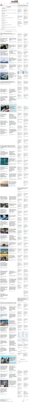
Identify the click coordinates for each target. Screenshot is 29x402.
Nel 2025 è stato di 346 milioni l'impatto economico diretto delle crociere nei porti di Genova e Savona (8, 303)
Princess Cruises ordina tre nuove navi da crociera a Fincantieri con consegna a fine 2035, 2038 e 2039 (3, 131)
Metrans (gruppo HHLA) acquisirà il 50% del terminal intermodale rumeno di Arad (13, 350)
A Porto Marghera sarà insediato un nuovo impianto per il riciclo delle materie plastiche (12, 91)
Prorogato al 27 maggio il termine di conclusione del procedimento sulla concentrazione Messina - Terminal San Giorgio (20, 56)
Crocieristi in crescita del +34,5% (12, 213)
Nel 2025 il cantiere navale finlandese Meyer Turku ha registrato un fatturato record (26, 133)
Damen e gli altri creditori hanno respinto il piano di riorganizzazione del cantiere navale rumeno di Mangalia (12, 343)
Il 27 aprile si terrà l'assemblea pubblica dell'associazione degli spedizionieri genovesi (20, 66)
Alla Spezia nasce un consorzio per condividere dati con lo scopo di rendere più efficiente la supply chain (20, 147)
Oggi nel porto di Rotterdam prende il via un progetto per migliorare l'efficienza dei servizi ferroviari (4, 281)
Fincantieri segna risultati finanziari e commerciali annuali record (3, 342)
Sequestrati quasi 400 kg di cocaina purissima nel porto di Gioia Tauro (26, 231)
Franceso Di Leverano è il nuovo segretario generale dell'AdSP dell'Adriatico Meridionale (20, 155)
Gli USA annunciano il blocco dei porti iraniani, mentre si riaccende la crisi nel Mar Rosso (13, 182)
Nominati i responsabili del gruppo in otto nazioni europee (26, 222)
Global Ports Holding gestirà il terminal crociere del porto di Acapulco (26, 140)
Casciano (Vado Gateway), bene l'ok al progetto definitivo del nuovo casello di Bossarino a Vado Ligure (20, 175)
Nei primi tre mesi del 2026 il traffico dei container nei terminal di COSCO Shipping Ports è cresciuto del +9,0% (20, 88)
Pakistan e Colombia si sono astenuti (12, 233)
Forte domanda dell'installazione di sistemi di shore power (23, 7)
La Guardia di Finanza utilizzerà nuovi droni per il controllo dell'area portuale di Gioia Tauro (26, 226)
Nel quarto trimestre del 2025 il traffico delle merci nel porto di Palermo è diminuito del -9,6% (13, 376)
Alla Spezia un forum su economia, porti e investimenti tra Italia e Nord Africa (26, 174)
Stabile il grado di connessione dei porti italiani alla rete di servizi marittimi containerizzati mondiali (12, 322)
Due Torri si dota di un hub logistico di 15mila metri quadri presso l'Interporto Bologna (20, 212)
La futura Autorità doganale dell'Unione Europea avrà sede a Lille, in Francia (3, 336)
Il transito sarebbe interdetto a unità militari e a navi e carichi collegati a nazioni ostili (13, 111)
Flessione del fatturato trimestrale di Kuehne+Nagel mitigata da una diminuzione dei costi (7, 34)
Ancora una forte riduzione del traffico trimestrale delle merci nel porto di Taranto (20, 114)
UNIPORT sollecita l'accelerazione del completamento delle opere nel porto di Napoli (12, 316)
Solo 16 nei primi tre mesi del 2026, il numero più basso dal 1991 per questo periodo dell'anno (12, 219)
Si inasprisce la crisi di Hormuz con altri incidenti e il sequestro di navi (12, 46)
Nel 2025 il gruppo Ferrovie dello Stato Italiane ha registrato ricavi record (12, 256)
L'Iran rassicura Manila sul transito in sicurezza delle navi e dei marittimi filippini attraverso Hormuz (3, 264)
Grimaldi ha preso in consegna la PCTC (20, 34)
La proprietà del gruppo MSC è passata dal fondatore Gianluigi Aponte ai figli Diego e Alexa (4, 175)
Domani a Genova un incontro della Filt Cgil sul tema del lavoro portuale (20, 250)
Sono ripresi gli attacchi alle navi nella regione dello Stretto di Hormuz (4, 295)
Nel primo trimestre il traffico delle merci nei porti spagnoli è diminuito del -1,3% (26, 22)
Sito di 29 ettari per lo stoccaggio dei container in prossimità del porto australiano (3, 276)
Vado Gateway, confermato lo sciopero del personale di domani (13, 272)
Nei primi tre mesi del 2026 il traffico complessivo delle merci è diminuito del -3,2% (12, 42)
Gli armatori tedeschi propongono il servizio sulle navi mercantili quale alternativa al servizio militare (4, 368)
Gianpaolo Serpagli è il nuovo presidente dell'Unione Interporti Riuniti (20, 17)
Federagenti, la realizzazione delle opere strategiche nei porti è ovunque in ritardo (3, 350)
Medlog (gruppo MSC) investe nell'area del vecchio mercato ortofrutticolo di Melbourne (4, 273)
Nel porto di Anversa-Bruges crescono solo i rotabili (12, 39)
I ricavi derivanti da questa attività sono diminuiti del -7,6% (26, 150)
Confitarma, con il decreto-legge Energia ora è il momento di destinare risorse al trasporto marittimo (20, 238)
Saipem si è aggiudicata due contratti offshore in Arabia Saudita (20, 95)
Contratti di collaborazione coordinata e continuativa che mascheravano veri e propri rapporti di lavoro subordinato (26, 164)
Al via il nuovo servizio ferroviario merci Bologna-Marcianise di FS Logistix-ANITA (20, 10)
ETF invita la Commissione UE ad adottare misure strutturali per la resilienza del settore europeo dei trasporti (12, 237)
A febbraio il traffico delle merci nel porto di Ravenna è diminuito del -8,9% (20, 161)
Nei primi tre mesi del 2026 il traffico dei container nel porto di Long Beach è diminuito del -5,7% (26, 88)
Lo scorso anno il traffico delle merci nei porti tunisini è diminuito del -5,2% (20, 225)
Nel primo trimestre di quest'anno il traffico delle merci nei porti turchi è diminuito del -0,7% (12, 198)
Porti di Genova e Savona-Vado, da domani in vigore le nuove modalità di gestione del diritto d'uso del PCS (20, 231)
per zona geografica (26, 73)
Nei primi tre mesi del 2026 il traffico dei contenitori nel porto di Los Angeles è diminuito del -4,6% (20, 126)
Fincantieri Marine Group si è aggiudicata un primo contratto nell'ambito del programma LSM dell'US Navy (26, 108)
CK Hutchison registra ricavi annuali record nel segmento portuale (26, 60)
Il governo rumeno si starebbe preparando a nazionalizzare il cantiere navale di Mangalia (13, 336)
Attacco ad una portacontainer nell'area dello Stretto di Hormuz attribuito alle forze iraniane (12, 59)
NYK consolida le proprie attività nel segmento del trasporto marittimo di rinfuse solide (26, 218)
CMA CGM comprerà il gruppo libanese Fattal (26, 126)
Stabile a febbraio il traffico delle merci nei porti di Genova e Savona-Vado (12, 210)
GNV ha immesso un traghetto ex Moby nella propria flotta (26, 76)
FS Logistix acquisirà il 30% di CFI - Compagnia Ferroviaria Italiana (13, 52)
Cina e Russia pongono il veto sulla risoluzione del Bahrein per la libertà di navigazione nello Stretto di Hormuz (12, 230)
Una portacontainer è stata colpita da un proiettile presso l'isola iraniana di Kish (4, 237)
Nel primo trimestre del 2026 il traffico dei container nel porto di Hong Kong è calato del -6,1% (26, 114)
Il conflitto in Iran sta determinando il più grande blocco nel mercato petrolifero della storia (13, 160)
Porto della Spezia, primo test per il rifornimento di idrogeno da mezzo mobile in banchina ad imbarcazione (20, 219)
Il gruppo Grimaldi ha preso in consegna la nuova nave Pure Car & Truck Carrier (26, 66)
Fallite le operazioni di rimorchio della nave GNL (26, 194)
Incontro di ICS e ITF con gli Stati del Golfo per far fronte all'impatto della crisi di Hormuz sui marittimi (3, 288)
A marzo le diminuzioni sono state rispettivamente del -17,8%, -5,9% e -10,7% (26, 13)
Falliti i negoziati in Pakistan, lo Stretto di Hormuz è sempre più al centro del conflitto (3, 198)
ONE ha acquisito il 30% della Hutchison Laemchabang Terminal (26, 244)
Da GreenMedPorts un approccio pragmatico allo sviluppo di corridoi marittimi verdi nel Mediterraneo (26, 17)
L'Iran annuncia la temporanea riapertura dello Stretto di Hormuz (13, 107)
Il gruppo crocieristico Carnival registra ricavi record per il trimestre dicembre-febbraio (12, 308)
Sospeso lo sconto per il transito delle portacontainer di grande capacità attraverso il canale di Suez (26, 155)
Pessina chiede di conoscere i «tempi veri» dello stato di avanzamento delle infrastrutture (4, 353)
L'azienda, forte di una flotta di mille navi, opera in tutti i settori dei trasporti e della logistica (4, 179)
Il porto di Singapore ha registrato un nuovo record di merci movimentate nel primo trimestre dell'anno (13, 168)
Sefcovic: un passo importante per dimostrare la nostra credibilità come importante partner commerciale (13, 363)
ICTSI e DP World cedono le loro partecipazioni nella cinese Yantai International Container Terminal (12, 368)
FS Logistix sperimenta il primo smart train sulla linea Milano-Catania (20, 107)
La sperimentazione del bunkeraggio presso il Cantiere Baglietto (20, 222)
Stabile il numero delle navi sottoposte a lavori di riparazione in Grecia (26, 182)
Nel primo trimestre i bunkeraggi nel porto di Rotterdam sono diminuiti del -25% (26, 82)
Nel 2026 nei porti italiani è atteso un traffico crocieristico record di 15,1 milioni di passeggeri (20, 133)
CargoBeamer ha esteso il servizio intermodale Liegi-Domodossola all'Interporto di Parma (26, 46)
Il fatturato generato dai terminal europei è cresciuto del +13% (26, 62)
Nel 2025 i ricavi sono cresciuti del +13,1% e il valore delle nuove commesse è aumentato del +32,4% (4, 345)
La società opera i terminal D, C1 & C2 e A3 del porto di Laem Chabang (26, 246)
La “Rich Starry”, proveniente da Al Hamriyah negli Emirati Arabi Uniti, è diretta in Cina (4, 171)
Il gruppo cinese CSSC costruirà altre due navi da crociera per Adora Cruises (4, 375)
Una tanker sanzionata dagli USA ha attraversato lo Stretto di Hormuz (4, 168)
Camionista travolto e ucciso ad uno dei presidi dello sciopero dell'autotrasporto (20, 60)
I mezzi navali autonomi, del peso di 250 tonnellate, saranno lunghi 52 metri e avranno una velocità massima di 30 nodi (26, 56)
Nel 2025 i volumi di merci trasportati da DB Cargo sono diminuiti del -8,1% (20, 244)
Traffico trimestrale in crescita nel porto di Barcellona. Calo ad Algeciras (12, 66)
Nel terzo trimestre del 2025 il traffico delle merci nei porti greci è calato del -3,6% (26, 264)
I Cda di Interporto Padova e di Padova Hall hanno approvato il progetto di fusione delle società (26, 120)
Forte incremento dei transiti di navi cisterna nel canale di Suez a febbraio (12, 243)
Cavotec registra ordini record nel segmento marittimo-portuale (23, 5)
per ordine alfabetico (26, 72)
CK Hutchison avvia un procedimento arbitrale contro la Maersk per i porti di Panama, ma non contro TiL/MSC (12, 223)
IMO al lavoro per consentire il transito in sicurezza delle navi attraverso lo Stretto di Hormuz (4, 223)
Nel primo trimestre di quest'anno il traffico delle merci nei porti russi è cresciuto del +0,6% (12, 175)
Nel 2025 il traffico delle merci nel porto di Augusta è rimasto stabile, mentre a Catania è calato (4, 123)
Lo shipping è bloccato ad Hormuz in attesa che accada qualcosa (13, 204)
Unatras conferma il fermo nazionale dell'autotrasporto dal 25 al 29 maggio (3, 90)
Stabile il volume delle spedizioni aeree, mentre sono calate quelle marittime (7, 36)
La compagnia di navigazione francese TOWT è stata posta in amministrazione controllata (26, 168)
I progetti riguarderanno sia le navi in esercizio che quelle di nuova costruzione (20, 171)
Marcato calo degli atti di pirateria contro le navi (12, 216)
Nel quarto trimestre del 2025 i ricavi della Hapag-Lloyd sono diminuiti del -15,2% (12, 329)
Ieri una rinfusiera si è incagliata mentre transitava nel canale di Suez (20, 200)
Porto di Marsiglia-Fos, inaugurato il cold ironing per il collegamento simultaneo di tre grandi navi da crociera (20, 141)
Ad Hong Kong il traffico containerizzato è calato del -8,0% (26, 253)
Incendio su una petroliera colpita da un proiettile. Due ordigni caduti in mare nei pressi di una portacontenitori (3, 298)
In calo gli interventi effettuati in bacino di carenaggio (25, 185)
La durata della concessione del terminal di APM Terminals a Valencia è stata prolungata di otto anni (20, 23)
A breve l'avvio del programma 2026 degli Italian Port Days (26, 212)
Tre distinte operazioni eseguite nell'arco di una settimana (26, 234)
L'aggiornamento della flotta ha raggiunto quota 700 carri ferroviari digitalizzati (20, 110)
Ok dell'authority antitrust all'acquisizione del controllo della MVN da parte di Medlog (20, 52)
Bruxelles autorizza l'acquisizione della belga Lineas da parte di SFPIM (26, 95)
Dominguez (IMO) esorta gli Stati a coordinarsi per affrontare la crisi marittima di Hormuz (20, 205)
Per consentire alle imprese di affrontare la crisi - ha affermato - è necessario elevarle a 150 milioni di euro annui (4, 70)
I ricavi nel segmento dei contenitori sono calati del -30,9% (26, 259)
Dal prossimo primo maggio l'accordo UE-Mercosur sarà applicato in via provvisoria (13, 359)
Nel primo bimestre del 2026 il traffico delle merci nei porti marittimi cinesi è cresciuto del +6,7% (4, 329)
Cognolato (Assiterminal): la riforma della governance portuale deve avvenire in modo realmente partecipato (12, 116)
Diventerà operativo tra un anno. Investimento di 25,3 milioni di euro (26, 240)
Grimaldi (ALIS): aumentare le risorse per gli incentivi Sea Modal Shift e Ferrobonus (3, 67)
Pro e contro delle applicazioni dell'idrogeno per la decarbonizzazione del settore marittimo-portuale (20, 264)
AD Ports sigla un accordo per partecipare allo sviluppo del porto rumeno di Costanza (12, 153)
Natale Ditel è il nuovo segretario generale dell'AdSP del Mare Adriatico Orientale (12, 288)
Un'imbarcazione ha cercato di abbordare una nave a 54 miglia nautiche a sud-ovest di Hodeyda (12, 186)
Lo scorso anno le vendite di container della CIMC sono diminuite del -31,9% (26, 256)
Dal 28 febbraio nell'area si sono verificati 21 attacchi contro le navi (20, 208)
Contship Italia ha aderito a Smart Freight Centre (26, 39)
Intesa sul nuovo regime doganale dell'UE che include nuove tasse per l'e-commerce (3, 308)
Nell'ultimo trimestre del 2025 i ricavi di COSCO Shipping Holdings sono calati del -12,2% (3, 390)
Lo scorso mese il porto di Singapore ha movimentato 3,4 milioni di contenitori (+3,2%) (26, 250)
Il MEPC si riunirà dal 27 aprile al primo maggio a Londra (5, 84)
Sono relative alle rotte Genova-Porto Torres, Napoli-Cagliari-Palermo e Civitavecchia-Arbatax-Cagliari (12, 284)
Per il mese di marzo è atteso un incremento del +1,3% (20, 164)
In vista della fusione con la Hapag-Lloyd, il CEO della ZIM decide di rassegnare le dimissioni (13, 131)
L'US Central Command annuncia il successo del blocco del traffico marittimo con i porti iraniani (4, 153)
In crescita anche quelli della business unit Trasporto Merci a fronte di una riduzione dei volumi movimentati (13, 260)
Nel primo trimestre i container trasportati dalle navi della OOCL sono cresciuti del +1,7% (26, 146)
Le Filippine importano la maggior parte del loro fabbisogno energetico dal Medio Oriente (4, 268)
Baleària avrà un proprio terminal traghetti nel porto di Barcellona (26, 238)
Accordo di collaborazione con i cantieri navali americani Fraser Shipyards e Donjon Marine (13, 253)
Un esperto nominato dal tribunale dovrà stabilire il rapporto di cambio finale (26, 123)
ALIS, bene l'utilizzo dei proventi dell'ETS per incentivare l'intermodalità (20, 256)
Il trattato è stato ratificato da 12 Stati (3, 149)
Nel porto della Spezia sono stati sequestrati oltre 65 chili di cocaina (20, 82)
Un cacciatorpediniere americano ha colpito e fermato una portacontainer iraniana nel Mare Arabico (4, 98)
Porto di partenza (25, 71)
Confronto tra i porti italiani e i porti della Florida (20, 120)
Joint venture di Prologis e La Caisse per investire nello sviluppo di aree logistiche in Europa (3, 211)
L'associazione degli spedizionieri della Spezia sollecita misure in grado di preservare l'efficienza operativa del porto (26, 206)
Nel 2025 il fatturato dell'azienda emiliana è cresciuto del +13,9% (19, 215)
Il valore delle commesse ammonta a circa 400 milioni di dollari (20, 98)
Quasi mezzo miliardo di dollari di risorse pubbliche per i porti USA (4, 315)
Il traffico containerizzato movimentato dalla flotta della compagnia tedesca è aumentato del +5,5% (12, 332)
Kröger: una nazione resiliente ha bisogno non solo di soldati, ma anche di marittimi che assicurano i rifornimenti (4, 371)
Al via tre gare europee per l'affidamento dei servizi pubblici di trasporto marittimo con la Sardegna (13, 281)
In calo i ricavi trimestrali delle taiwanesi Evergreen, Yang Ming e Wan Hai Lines (26, 10)
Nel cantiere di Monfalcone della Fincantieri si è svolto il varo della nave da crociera (12, 123)
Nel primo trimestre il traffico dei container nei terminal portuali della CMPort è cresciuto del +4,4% (20, 45)
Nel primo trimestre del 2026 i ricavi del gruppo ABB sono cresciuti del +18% (20, 40)
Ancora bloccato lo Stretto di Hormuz (3, 102)
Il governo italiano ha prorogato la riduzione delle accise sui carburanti (23, 188)
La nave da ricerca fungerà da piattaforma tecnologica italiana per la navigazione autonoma (20, 195)
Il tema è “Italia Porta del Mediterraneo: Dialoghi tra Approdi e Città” (26, 214)
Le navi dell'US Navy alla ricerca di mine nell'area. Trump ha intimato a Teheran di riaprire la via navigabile (4, 201)
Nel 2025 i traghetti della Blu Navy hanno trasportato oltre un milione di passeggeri (26, 35)
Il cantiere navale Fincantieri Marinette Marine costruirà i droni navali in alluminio (26, 52)
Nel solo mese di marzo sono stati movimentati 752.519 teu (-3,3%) (20, 130)
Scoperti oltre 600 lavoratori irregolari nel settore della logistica (26, 161)
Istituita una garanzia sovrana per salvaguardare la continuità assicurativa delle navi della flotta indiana (13, 98)
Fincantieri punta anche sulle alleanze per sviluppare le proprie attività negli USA (12, 250)
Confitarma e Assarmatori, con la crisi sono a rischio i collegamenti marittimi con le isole (26, 200)
